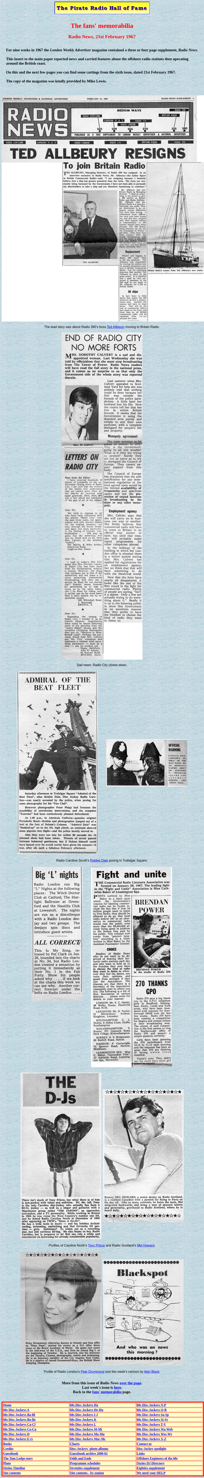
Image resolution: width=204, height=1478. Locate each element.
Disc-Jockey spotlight (151, 1448)
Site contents (12, 1473)
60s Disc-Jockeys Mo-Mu (87, 1434)
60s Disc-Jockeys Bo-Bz (19, 1419)
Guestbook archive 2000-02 (88, 1453)
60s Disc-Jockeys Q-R (152, 1410)
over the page (130, 1383)
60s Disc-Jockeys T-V (151, 1424)
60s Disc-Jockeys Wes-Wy (154, 1434)
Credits (8, 1448)
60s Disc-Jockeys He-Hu (86, 1410)
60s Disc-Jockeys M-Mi (86, 1429)
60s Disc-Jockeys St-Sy (152, 1419)
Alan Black (151, 1371)
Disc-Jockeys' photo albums (89, 1448)
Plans (7, 1463)
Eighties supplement (151, 1468)
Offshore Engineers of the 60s (157, 1458)
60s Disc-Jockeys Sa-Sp (153, 1414)
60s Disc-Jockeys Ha (84, 1405)
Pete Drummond (92, 1371)
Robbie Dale (99, 860)
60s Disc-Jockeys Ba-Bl (19, 1414)
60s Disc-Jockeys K (83, 1419)
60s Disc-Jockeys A (16, 1410)
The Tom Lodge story (18, 1458)
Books (7, 1443)
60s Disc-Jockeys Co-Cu (19, 1429)
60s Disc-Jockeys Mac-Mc (88, 1439)
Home (7, 1405)
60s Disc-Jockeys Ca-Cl (19, 1424)
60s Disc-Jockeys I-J (84, 1414)
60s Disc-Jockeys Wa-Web (155, 1429)
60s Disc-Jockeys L (83, 1424)
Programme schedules (85, 1463)
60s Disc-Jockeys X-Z (151, 1439)
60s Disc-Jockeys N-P (151, 1405)
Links (141, 1453)
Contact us (144, 1443)
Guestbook (10, 1453)
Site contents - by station (87, 1473)
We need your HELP (151, 1473)
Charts (75, 1443)
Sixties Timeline (14, 1468)
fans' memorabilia (107, 1392)
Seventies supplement (85, 1468)
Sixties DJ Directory (151, 1463)
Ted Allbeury (115, 327)
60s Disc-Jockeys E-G (18, 1439)
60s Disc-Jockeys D (16, 1434)
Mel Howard (145, 1245)
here (117, 1387)
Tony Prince (96, 1245)
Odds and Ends (80, 1458)
